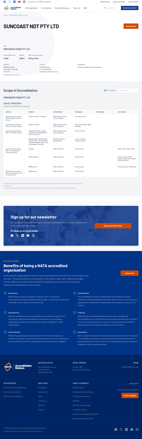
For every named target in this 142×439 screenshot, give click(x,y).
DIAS (85, 8)
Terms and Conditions (81, 396)
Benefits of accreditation (13, 396)
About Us (77, 8)
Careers (41, 410)
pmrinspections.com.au (12, 75)
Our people (42, 387)
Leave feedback (130, 395)
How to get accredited (12, 392)
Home (6, 15)
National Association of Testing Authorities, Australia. (27, 428)
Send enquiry (131, 26)
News (40, 396)
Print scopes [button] (111, 90)
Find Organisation (31, 8)
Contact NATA (133, 2)
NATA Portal (105, 2)
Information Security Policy (83, 392)
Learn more (129, 273)
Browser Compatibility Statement (86, 414)
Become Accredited (130, 8)
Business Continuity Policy (83, 418)
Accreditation (46, 8)
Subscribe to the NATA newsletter (39, 2)
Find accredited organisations (15, 387)
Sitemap (76, 401)
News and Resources (62, 8)
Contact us (42, 401)
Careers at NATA (119, 2)
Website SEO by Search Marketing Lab (31, 431)
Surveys (41, 405)
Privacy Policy (78, 387)
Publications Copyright (81, 405)
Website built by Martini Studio (12, 431)
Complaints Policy (80, 410)
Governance (43, 392)
